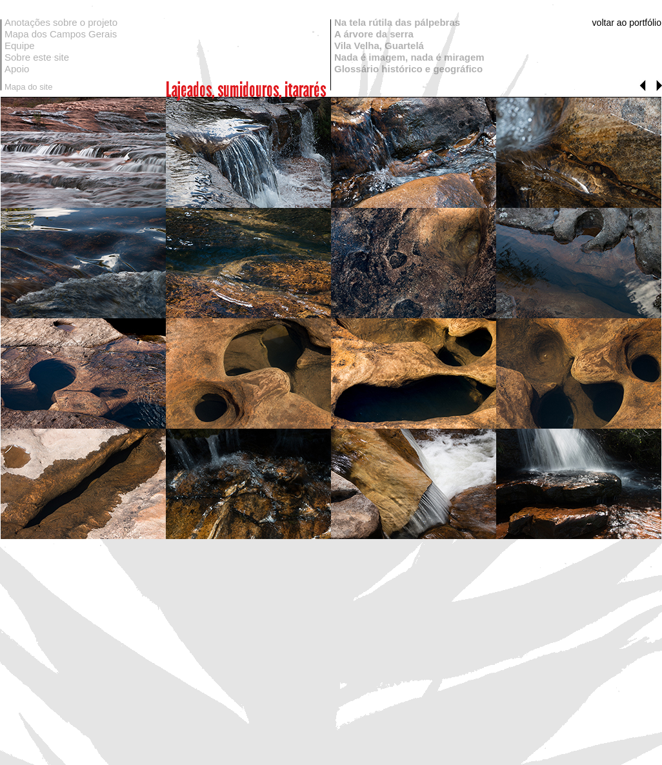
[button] (643, 85)
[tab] (83, 152)
